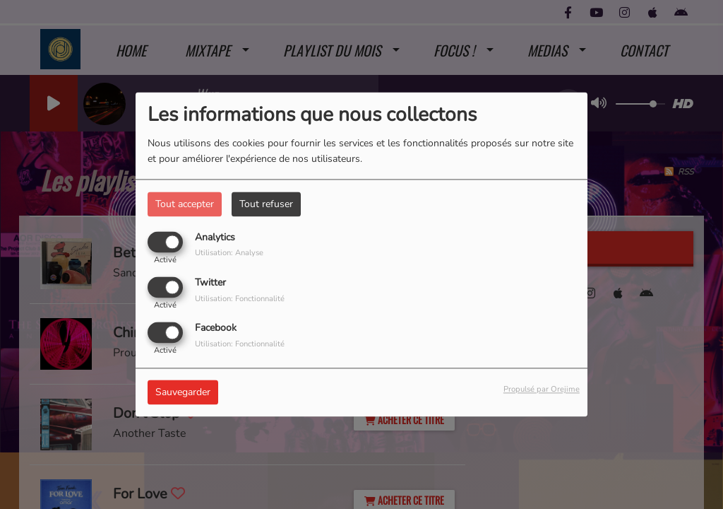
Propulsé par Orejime (541, 390)
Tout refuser (266, 204)
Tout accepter (184, 204)
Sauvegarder (182, 392)
